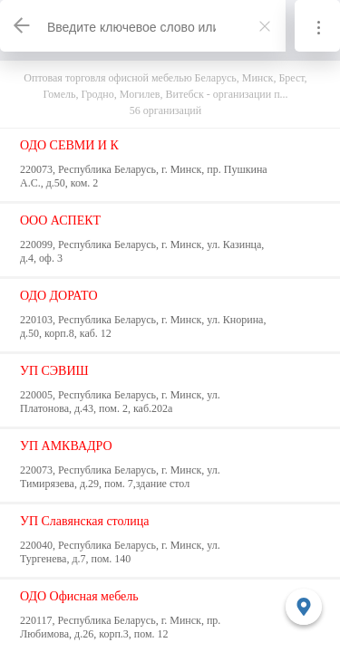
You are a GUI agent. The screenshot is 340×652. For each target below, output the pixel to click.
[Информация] (317, 26)
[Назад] (22, 26)
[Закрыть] (264, 26)
